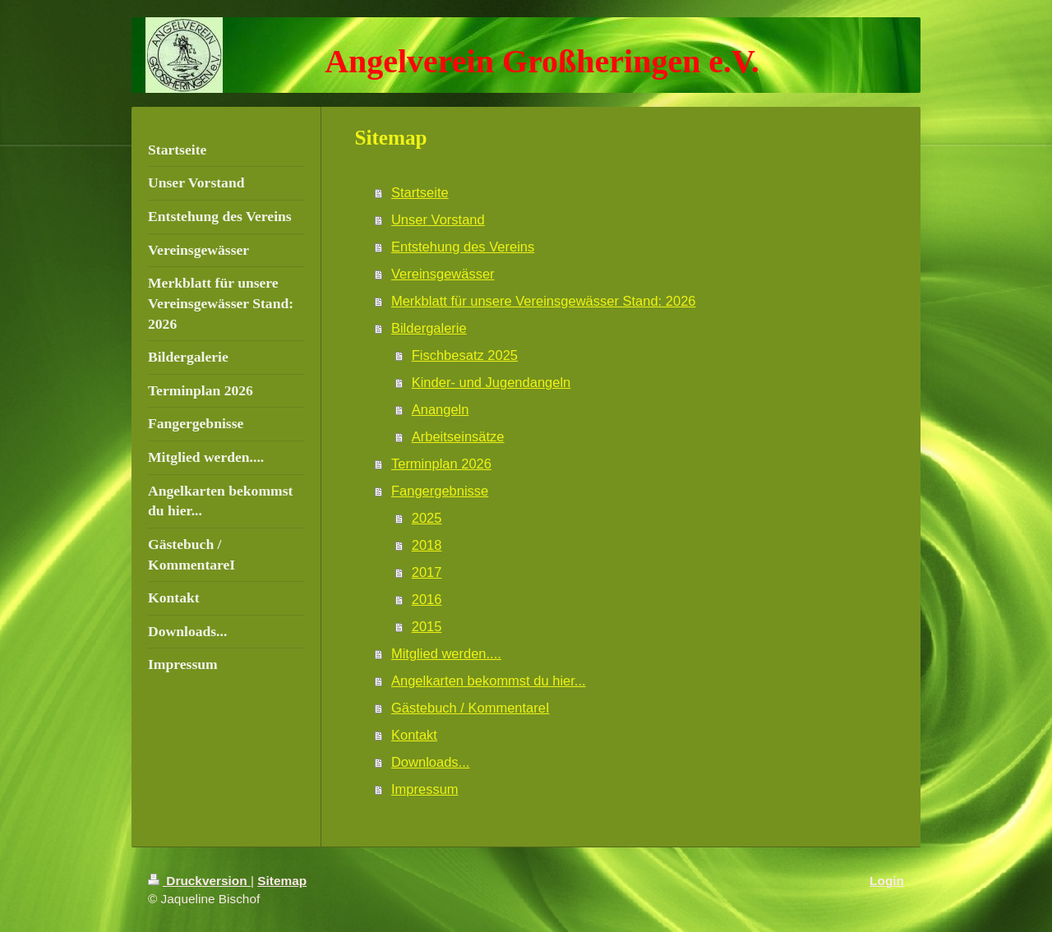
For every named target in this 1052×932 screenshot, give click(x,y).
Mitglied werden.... (446, 653)
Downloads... (430, 761)
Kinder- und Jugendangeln (491, 382)
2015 (427, 626)
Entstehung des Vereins (462, 246)
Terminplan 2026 (441, 463)
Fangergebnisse (439, 490)
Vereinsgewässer (443, 273)
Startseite (420, 192)
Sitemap (282, 881)
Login (887, 881)
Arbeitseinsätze (458, 436)
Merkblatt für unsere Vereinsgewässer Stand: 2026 (543, 300)
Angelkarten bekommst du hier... (488, 680)
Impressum (425, 789)
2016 (427, 599)
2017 (427, 572)
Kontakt (414, 734)
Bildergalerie (429, 328)
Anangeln (440, 409)
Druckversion (199, 881)
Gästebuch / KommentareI (470, 707)
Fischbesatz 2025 (465, 355)
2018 (427, 545)
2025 (427, 517)
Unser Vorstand (438, 219)
